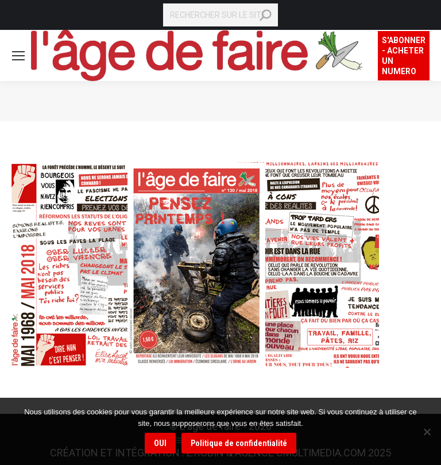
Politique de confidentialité (239, 443)
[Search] (220, 14)
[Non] (426, 431)
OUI (160, 443)
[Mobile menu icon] (18, 56)
